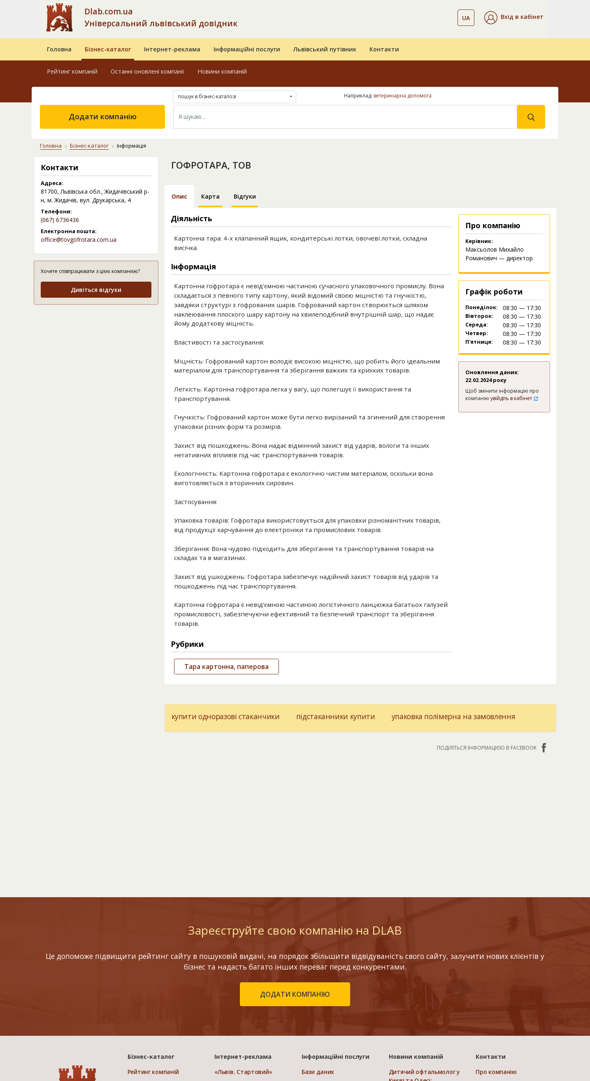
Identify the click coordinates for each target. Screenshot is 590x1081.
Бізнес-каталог (108, 49)
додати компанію (295, 994)
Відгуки (245, 196)
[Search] (345, 117)
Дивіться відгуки (96, 290)
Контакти (384, 49)
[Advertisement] (96, 363)
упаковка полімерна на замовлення (454, 716)
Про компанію (496, 1072)
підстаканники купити (335, 716)
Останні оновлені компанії (147, 71)
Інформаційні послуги (247, 49)
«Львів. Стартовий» (243, 1072)
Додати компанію (103, 116)
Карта (210, 196)
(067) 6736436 (60, 220)
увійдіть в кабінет (514, 398)
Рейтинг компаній (72, 71)
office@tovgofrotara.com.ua (78, 239)
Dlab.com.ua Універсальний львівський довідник (160, 17)
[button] (514, 17)
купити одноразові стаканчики (226, 716)
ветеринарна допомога (403, 95)
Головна (59, 49)
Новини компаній (222, 71)
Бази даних (318, 1072)
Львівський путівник (324, 49)
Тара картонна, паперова (226, 666)
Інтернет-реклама (172, 49)
